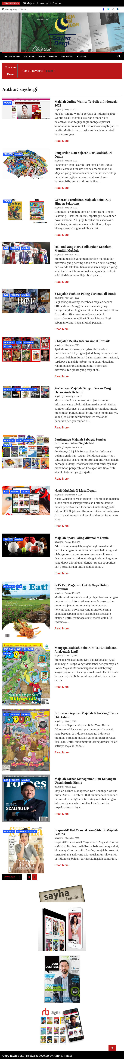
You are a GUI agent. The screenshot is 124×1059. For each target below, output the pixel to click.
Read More (62, 140)
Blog (41, 56)
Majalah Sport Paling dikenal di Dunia (82, 538)
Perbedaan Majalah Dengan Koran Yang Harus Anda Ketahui (83, 390)
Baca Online (12, 56)
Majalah (29, 56)
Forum (53, 56)
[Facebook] (104, 9)
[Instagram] (113, 9)
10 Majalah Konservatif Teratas (42, 3)
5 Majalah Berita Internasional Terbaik (82, 341)
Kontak (82, 56)
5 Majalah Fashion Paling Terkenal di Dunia (85, 294)
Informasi (67, 56)
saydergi (59, 109)
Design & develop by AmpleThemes (49, 1053)
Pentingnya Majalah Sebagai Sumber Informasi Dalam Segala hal (81, 441)
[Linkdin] (118, 9)
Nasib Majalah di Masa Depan (75, 490)
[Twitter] (108, 9)
